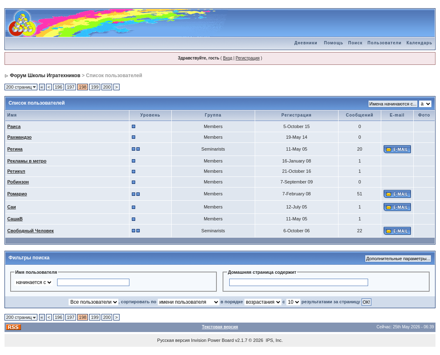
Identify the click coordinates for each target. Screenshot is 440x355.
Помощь (333, 43)
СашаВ (15, 218)
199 (94, 87)
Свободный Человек (30, 230)
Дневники (305, 43)
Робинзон (18, 181)
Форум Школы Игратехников (45, 75)
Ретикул (16, 171)
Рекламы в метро (26, 160)
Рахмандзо (19, 137)
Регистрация (247, 58)
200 (107, 87)
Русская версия (173, 340)
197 (70, 87)
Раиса (14, 126)
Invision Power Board (212, 340)
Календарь (420, 43)
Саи (11, 206)
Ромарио (17, 193)
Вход (228, 58)
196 (58, 87)
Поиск (355, 43)
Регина (15, 149)
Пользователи (385, 43)
